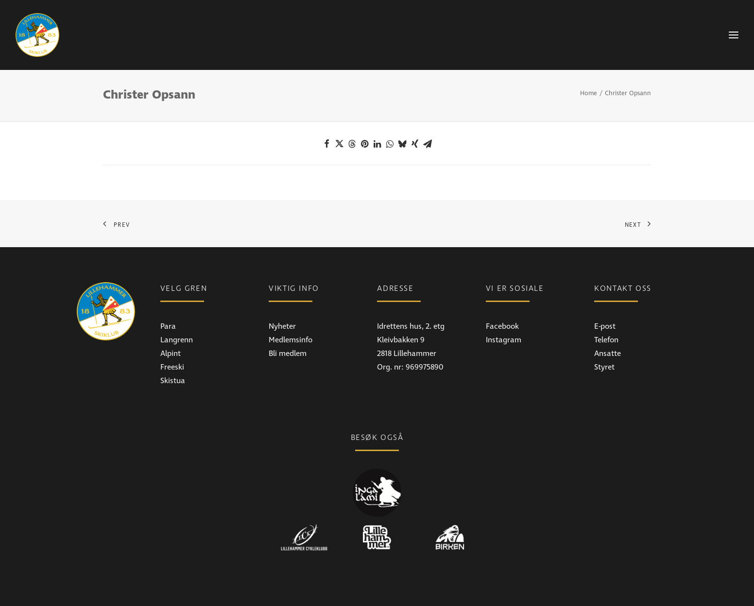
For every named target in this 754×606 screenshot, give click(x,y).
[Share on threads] (352, 144)
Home (588, 93)
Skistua (172, 380)
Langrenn (176, 340)
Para (168, 326)
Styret (604, 367)
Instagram (503, 340)
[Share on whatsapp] (389, 144)
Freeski (172, 367)
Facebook (502, 326)
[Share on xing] (415, 144)
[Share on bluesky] (402, 144)
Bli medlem (288, 353)
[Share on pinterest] (364, 144)
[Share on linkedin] (377, 144)
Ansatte (607, 353)
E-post (605, 326)
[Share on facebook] (326, 144)
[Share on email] (427, 144)
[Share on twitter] (339, 144)
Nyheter (282, 326)
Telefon (606, 340)
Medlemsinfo (290, 340)
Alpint (170, 353)
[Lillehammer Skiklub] (37, 35)
